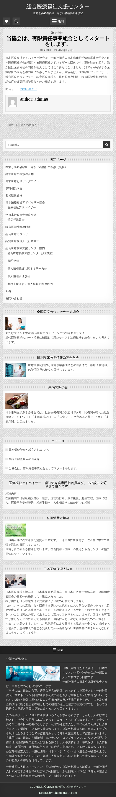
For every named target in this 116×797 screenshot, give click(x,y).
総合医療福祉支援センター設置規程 (30, 253)
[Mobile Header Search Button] (16, 21)
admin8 (48, 50)
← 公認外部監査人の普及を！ (21, 125)
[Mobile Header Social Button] (6, 21)
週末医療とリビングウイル (22, 181)
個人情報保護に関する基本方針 (27, 268)
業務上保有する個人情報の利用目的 (30, 284)
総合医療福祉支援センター (58, 6)
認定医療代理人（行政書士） (23, 241)
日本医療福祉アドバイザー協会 (25, 202)
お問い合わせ (28, 89)
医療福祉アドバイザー (22, 207)
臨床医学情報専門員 (18, 227)
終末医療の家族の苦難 (19, 174)
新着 (8, 291)
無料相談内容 (13, 188)
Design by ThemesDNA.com (58, 792)
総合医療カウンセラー (19, 234)
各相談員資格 (13, 195)
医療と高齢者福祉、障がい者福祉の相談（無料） (36, 167)
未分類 (59, 32)
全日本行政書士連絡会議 (20, 214)
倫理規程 (13, 260)
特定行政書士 (16, 219)
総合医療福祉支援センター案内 (25, 248)
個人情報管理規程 (19, 276)
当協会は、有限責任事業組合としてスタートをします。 (58, 40)
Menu (61, 21)
